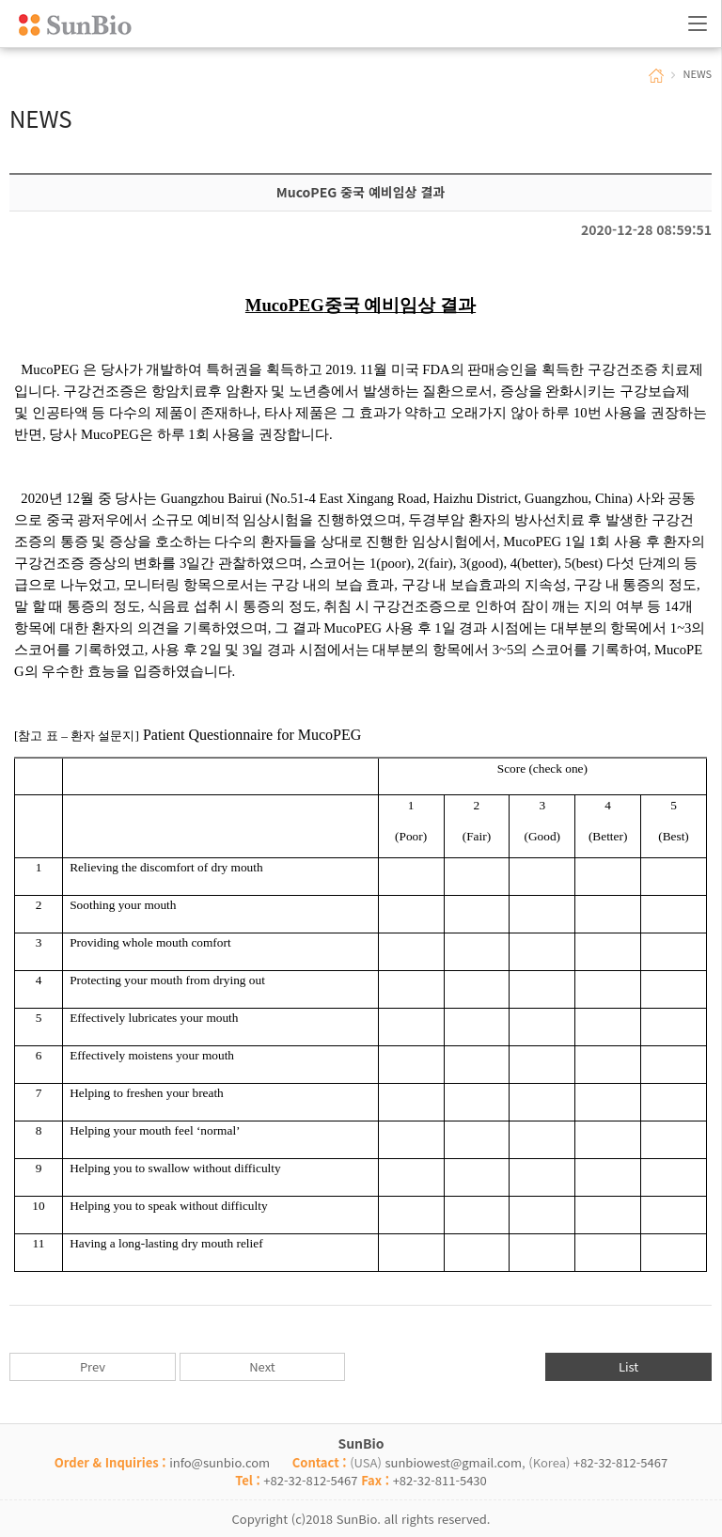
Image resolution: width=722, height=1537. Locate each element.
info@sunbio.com (219, 1462)
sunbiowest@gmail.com (453, 1462)
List (628, 1366)
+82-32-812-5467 (620, 1462)
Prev (92, 1366)
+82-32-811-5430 (440, 1480)
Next (262, 1366)
